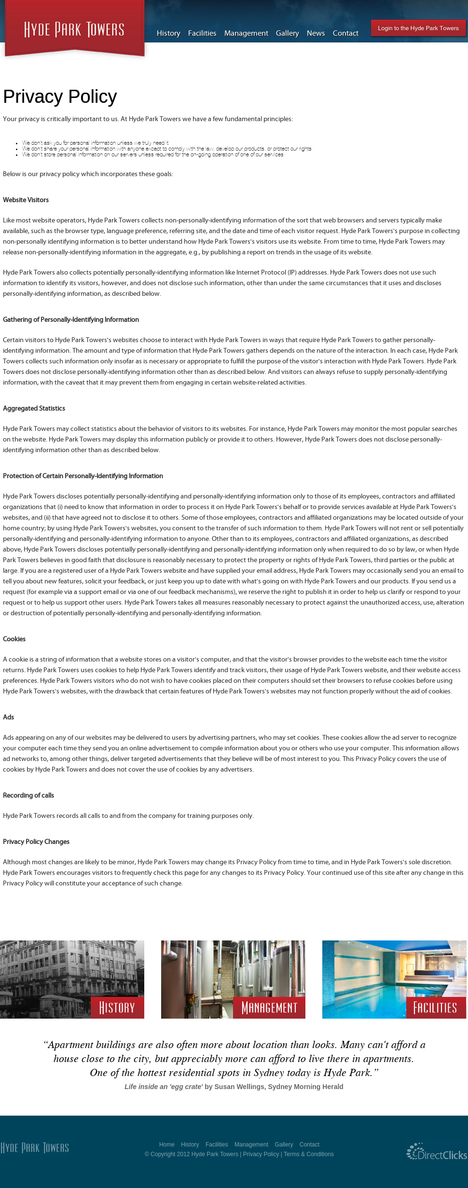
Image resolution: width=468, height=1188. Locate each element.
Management (246, 33)
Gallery (287, 33)
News (316, 33)
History (168, 33)
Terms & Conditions (309, 1154)
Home (167, 1144)
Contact (345, 33)
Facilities (202, 33)
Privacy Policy (261, 1154)
